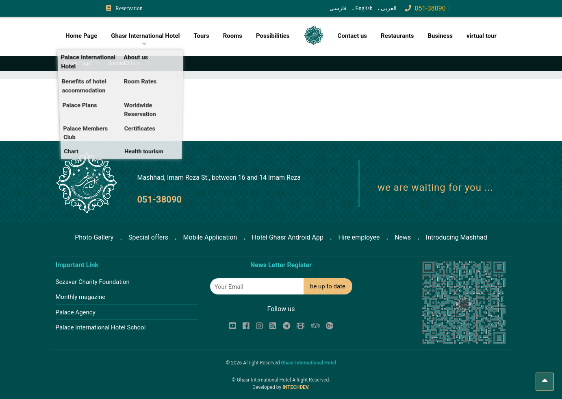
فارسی (338, 8)
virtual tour (482, 35)
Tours (201, 35)
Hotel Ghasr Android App (287, 237)
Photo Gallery (94, 237)
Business (440, 35)
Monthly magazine (81, 297)
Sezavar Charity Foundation (93, 282)
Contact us (352, 35)
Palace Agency (75, 312)
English (364, 8)
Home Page (81, 35)
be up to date (327, 286)
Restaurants (397, 35)
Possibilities (273, 35)
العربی (389, 8)
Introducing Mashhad (456, 237)
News (403, 237)
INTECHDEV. (296, 387)
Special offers (148, 237)
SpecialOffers (124, 63)
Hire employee (359, 237)
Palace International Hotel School (101, 327)
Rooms (232, 35)
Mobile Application (210, 237)
